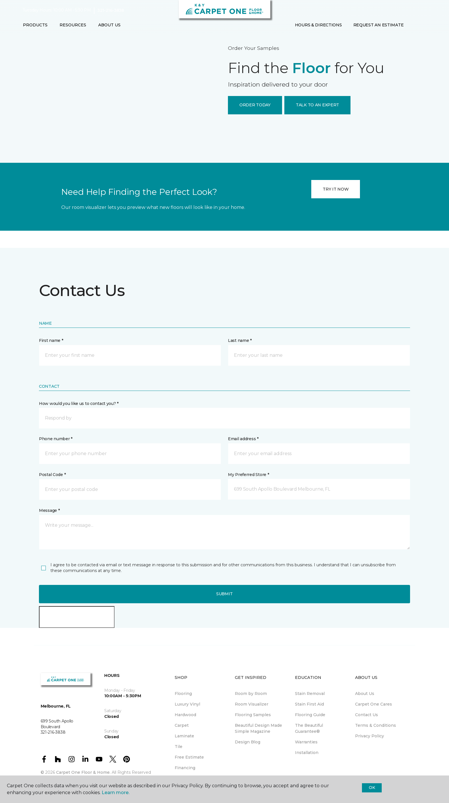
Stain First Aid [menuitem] (309, 704)
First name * (51, 340)
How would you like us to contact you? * (79, 404)
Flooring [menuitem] (183, 693)
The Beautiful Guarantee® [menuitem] (309, 728)
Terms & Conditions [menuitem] (375, 725)
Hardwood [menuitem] (185, 714)
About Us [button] (109, 25)
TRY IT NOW (335, 189)
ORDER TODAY (255, 104)
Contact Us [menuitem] (366, 714)
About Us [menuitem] (364, 693)
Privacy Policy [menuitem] (369, 736)
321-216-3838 (110, 10)
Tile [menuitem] (178, 746)
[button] (413, 25)
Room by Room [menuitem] (251, 693)
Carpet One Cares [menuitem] (373, 704)
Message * (49, 510)
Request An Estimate (378, 25)
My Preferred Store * (248, 475)
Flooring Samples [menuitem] (253, 714)
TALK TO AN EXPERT (317, 104)
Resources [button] (73, 25)
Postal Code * (52, 475)
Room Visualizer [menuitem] (251, 704)
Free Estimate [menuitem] (189, 757)
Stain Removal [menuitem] (310, 693)
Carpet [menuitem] (182, 725)
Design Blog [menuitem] (247, 742)
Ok (372, 787)
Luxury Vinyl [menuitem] (187, 704)
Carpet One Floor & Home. (83, 772)
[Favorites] (420, 25)
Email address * (243, 439)
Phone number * (55, 439)
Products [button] (35, 25)
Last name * (240, 340)
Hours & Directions (318, 25)
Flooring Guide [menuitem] (310, 714)
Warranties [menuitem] (306, 742)
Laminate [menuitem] (184, 736)
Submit (224, 593)
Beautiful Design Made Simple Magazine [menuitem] (258, 728)
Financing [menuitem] (185, 767)
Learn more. (115, 792)
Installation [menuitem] (306, 752)
